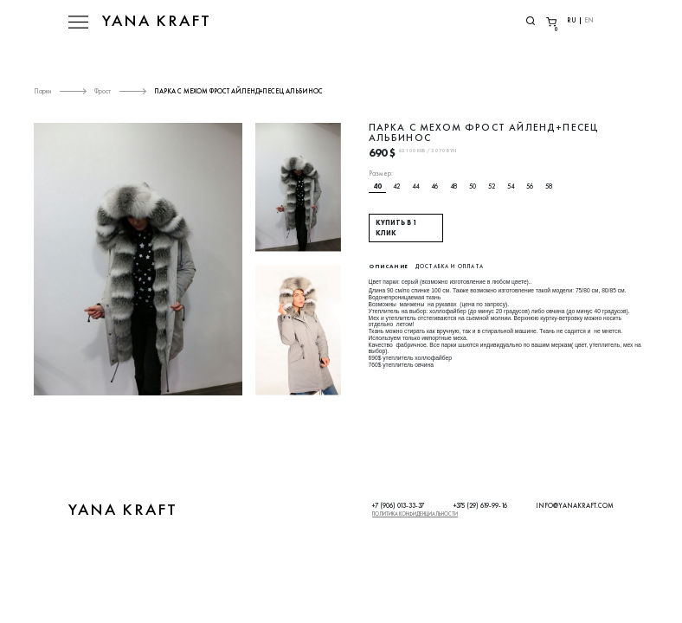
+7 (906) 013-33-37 (398, 505)
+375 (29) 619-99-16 (480, 505)
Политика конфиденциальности (415, 514)
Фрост (102, 91)
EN (589, 20)
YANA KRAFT (156, 20)
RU (571, 20)
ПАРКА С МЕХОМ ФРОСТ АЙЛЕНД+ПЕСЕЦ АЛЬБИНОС (238, 91)
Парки (42, 91)
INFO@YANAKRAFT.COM (575, 505)
